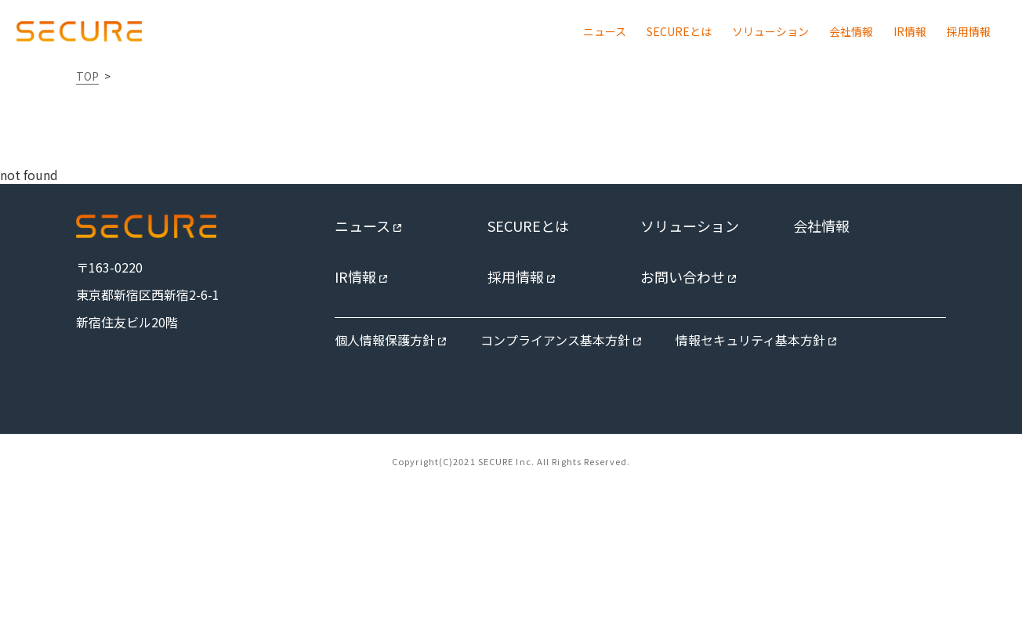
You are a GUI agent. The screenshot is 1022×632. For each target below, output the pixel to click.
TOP (87, 76)
